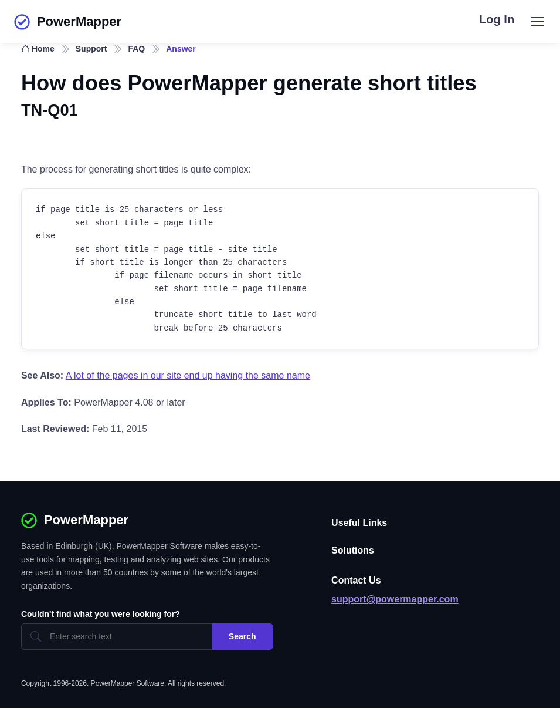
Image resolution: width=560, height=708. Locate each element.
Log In (496, 19)
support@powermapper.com (395, 599)
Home (38, 48)
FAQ (136, 48)
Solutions (352, 550)
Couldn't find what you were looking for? (100, 614)
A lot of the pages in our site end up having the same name (188, 375)
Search (242, 636)
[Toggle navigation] (537, 21)
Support (91, 48)
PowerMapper (67, 21)
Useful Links (359, 523)
